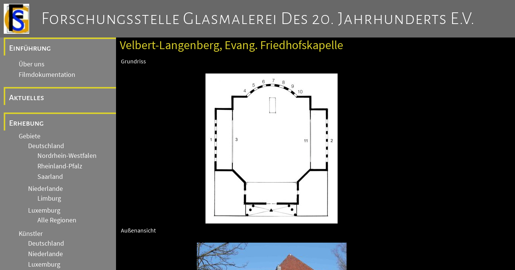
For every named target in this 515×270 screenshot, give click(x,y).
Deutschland (46, 146)
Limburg (49, 198)
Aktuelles (26, 97)
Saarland (50, 176)
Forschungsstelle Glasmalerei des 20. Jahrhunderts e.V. (258, 19)
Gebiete (29, 136)
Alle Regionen (56, 220)
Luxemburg (44, 210)
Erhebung (26, 123)
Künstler (31, 234)
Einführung (30, 48)
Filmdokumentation (47, 74)
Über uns (32, 64)
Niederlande (45, 188)
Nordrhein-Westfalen (67, 156)
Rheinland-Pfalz (59, 166)
